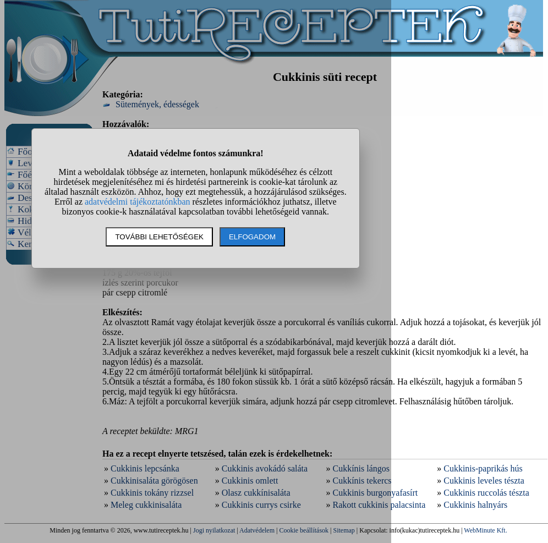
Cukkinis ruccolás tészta (486, 492)
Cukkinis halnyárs (475, 504)
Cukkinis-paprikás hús (483, 468)
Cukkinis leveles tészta (483, 480)
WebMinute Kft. (485, 530)
